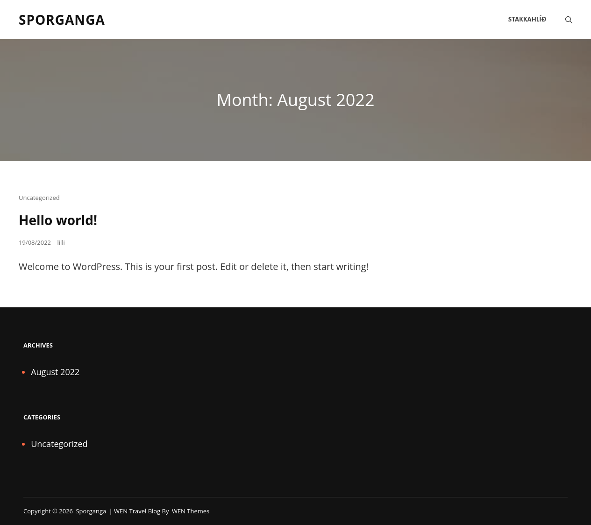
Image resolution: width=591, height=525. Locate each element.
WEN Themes (190, 511)
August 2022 (55, 371)
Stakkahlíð (527, 19)
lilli (60, 242)
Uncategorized (39, 197)
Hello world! (58, 220)
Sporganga (62, 19)
